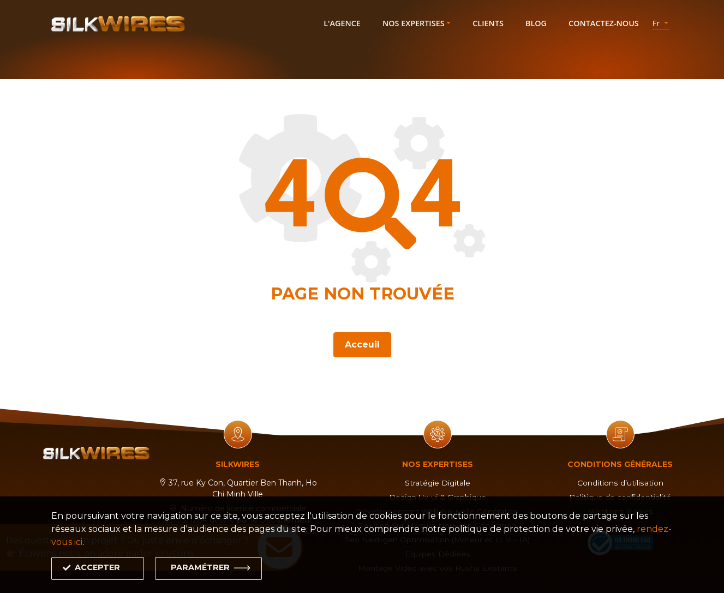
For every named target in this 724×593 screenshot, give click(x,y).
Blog (536, 23)
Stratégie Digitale (437, 483)
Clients (488, 23)
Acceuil (362, 342)
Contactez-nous (604, 23)
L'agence (342, 23)
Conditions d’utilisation (620, 483)
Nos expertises (413, 23)
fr (657, 23)
